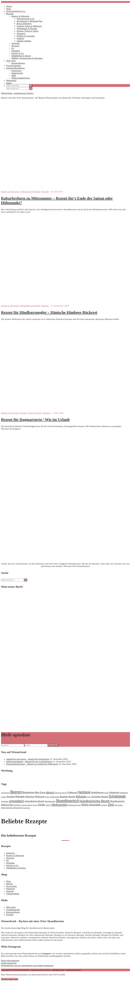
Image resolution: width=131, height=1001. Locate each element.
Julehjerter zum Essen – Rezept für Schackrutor (27, 759)
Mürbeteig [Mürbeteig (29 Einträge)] (39, 796)
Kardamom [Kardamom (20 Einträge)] (124, 793)
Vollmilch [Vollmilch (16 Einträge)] (48, 805)
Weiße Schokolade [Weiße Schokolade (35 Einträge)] (91, 804)
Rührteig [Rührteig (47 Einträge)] (81, 796)
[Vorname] (12, 745)
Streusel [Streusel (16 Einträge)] (35, 805)
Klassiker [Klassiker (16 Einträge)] (3, 797)
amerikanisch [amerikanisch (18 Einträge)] (5, 793)
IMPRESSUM (58, 970)
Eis (7, 860)
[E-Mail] (36, 745)
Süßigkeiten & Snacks (16, 868)
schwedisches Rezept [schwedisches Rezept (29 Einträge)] (34, 801)
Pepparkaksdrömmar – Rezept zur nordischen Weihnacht (32, 764)
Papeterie (10, 888)
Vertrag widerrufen (9, 979)
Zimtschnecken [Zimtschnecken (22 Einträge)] (7, 808)
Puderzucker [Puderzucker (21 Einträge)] (54, 797)
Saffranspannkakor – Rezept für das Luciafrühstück (29, 761)
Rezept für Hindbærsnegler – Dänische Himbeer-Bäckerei (49, 312)
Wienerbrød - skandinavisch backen (17, 93)
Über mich (11, 907)
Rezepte (45, 191)
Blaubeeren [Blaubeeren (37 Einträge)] (28, 792)
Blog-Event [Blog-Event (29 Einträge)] (40, 792)
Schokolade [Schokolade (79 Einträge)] (117, 796)
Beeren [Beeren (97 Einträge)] (16, 792)
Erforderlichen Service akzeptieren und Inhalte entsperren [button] (27, 965)
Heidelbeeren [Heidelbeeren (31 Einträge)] (97, 792)
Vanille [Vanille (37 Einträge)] (41, 804)
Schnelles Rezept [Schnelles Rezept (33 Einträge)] (99, 796)
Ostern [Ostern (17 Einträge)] (47, 797)
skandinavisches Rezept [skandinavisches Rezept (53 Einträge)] (95, 801)
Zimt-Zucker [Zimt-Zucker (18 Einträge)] (118, 805)
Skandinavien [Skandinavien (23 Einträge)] (50, 801)
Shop (8, 881)
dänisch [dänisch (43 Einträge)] (50, 792)
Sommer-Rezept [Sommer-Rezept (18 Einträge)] (26, 805)
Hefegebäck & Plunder (30, 191)
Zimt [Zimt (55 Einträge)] (111, 804)
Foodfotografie (13, 909)
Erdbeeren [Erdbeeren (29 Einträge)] (72, 792)
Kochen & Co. (12, 865)
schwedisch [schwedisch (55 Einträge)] (16, 801)
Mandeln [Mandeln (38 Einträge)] (20, 796)
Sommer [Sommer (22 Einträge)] (17, 805)
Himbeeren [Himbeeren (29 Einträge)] (114, 792)
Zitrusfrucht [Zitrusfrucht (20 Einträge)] (17, 808)
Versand (10, 891)
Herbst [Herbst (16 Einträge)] (106, 793)
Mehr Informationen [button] (10, 960)
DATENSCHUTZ (73, 970)
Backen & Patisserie (10, 191)
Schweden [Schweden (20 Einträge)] (5, 801)
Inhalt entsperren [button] (9, 963)
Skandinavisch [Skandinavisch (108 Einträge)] (67, 800)
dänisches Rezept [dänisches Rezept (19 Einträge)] (61, 793)
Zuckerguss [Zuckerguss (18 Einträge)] (26, 808)
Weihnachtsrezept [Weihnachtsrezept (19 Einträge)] (74, 805)
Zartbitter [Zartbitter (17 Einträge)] (104, 805)
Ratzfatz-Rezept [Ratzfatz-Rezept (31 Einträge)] (67, 796)
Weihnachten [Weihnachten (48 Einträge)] (60, 804)
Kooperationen (13, 912)
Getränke (10, 863)
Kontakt (9, 914)
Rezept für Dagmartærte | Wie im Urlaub (35, 419)
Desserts (10, 858)
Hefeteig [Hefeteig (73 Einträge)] (84, 792)
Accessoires (11, 886)
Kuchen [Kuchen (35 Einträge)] (11, 796)
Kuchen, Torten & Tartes (31, 413)
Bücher (9, 883)
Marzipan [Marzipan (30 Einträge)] (29, 796)
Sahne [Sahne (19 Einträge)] (89, 797)
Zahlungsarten (12, 893)
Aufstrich (10, 853)
